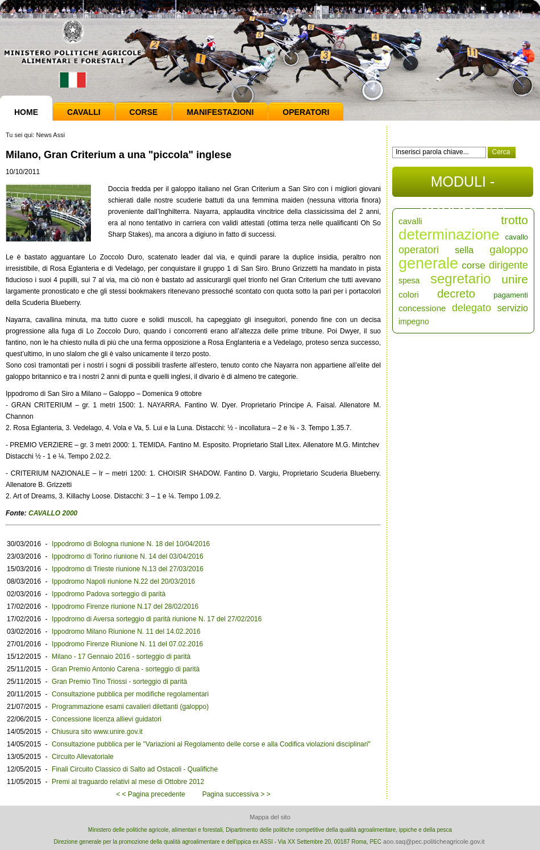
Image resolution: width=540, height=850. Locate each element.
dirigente (508, 265)
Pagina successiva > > (236, 794)
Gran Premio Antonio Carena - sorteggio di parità (126, 669)
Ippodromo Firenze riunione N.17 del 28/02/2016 (125, 606)
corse (473, 265)
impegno (413, 321)
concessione (422, 308)
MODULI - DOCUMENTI (462, 185)
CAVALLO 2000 (52, 513)
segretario (460, 278)
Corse (144, 112)
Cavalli (84, 112)
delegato (471, 307)
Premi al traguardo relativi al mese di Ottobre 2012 (128, 782)
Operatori (306, 112)
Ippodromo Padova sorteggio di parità (108, 594)
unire (514, 279)
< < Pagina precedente (150, 794)
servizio (512, 308)
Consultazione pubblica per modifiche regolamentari (130, 694)
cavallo (516, 237)
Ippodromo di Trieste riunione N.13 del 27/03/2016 (127, 569)
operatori (418, 249)
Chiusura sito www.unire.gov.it (97, 732)
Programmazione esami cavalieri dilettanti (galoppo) (130, 707)
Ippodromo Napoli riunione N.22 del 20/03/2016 (123, 581)
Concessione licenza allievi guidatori (106, 719)
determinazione (449, 234)
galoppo (508, 249)
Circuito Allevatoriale (83, 757)
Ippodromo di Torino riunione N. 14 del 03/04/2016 (127, 556)
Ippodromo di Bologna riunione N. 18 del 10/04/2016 (131, 544)
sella (464, 250)
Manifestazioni (220, 112)
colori (408, 294)
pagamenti (510, 295)
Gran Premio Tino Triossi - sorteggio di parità (119, 682)
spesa (408, 280)
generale (428, 263)
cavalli (410, 221)
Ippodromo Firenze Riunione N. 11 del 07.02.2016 (127, 644)
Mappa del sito (270, 817)
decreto (456, 293)
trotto (514, 219)
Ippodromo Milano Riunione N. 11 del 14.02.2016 (126, 632)
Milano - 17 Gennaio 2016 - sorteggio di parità (121, 657)
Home (26, 112)
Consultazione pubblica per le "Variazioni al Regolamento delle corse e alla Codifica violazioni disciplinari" (211, 744)
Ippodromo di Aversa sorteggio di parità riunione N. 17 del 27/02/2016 (156, 619)
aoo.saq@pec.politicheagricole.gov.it (434, 841)
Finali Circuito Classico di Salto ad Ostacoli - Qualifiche (135, 769)
